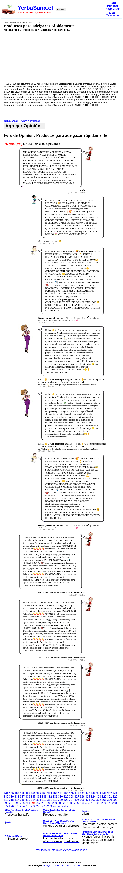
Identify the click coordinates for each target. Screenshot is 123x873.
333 (44, 796)
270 (44, 806)
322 (104, 796)
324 (93, 796)
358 (22, 793)
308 (66, 799)
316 (22, 799)
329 (66, 796)
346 (87, 793)
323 (98, 796)
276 (11, 806)
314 (33, 799)
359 (17, 793)
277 (6, 806)
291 (43, 802)
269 (49, 806)
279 (109, 802)
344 (98, 793)
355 (38, 793)
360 (11, 793)
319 (6, 799)
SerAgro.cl (48, 865)
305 (82, 799)
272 (33, 806)
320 (115, 796)
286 (71, 802)
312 (44, 799)
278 (114, 802)
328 (71, 796)
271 (38, 806)
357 (27, 793)
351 (60, 793)
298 (6, 802)
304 (87, 799)
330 (60, 796)
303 (93, 799)
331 (55, 796)
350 (66, 793)
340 (6, 796)
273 (27, 806)
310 (55, 799)
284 (81, 802)
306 (76, 799)
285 (76, 802)
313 (38, 799)
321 (109, 796)
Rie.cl (80, 865)
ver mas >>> (61, 825)
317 (17, 799)
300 (109, 799)
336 (27, 796)
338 (17, 796)
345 (93, 793)
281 (98, 802)
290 (49, 802)
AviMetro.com (69, 865)
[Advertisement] (53, 56)
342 (109, 793)
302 (98, 799)
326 (82, 796)
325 (87, 796)
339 (11, 796)
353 (49, 793)
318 (11, 799)
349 (71, 793)
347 (82, 793)
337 (22, 796)
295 (22, 802)
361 (6, 793)
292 (38, 802)
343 (104, 793)
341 (115, 793)
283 (87, 802)
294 (27, 802)
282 (92, 802)
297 (11, 802)
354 (44, 793)
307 (71, 799)
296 (17, 802)
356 (33, 793)
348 (76, 793)
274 (22, 806)
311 (49, 799)
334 (38, 796)
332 (49, 796)
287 (65, 802)
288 (60, 802)
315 (27, 799)
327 (76, 796)
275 (17, 806)
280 (103, 802)
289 (54, 802)
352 (55, 793)
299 (115, 799)
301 (104, 799)
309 (60, 799)
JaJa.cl (57, 865)
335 (33, 796)
